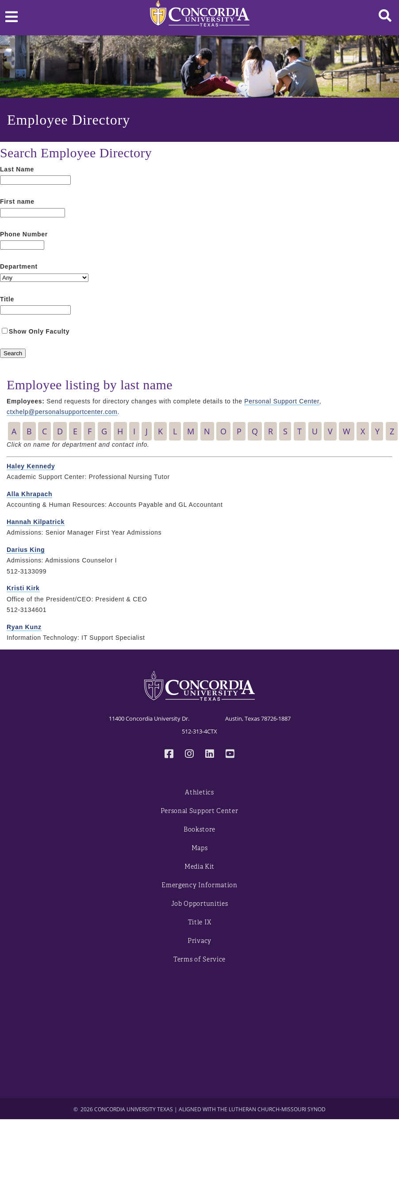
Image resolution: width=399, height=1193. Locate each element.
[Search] (13, 353)
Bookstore (199, 829)
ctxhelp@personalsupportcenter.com (62, 411)
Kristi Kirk (23, 588)
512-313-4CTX (199, 731)
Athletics (199, 792)
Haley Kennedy (31, 466)
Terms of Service (199, 959)
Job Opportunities (199, 904)
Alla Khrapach (29, 494)
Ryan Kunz (24, 627)
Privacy (199, 941)
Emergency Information (199, 885)
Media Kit (199, 866)
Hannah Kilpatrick (36, 521)
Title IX (199, 922)
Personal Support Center (281, 401)
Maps (200, 848)
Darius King (26, 549)
